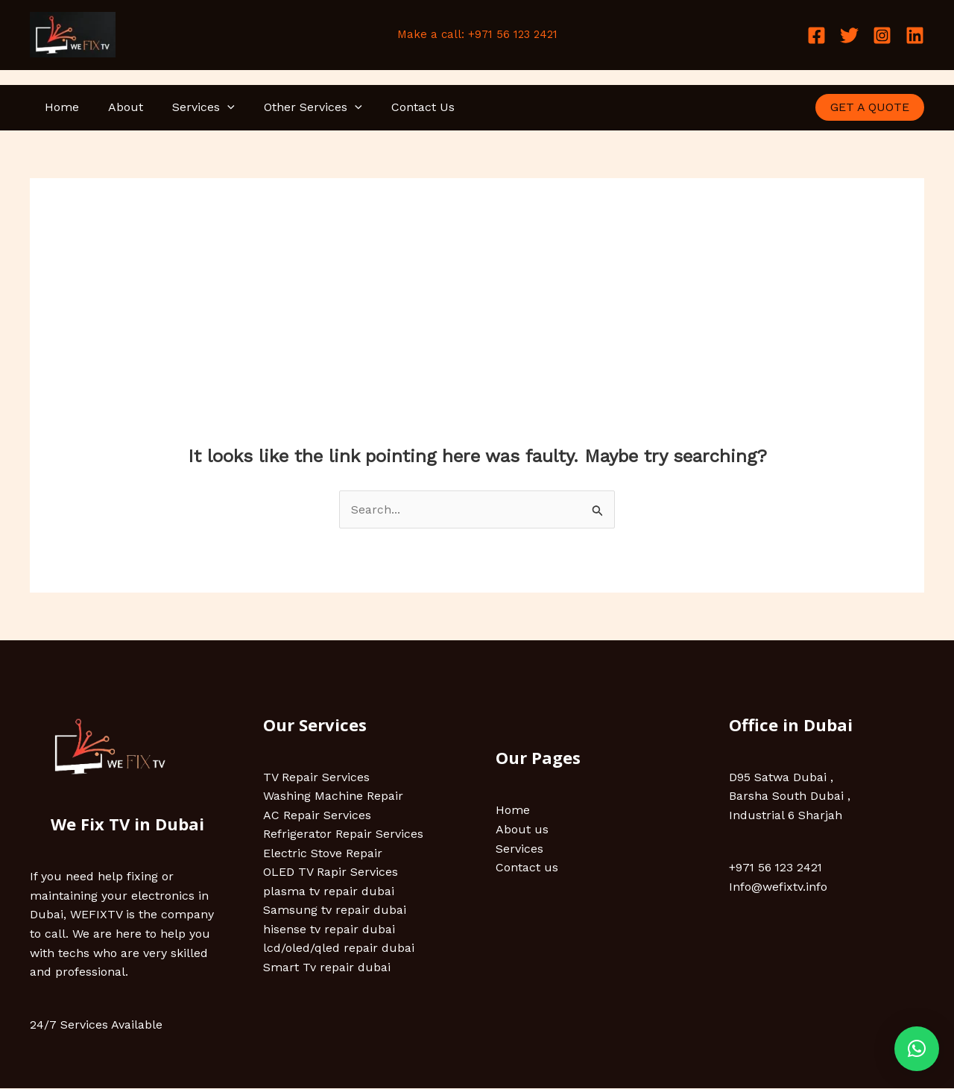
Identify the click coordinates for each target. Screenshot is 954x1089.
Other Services (294, 107)
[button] (916, 1048)
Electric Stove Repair (322, 854)
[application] (213, 107)
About (117, 107)
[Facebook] (816, 35)
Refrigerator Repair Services (343, 834)
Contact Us (398, 107)
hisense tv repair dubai (329, 930)
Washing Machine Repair (333, 796)
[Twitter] (849, 35)
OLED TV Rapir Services (330, 872)
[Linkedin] (915, 35)
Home (59, 107)
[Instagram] (882, 35)
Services (190, 107)
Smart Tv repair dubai (327, 968)
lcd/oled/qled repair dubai (338, 949)
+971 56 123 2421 (776, 868)
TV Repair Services (316, 777)
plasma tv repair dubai (328, 892)
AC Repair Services (317, 815)
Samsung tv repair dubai (334, 910)
